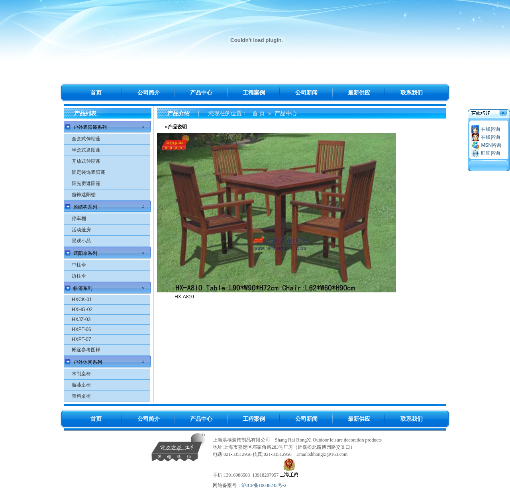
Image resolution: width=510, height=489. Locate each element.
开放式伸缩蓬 (86, 161)
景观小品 (81, 241)
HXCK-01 (82, 299)
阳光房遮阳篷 (86, 183)
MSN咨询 (491, 145)
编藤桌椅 (81, 385)
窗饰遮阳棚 (84, 194)
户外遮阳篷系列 (90, 127)
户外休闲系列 (87, 362)
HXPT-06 (81, 329)
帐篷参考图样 (86, 350)
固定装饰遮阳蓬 (88, 172)
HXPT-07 (81, 339)
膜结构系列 (85, 207)
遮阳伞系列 (85, 253)
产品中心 (286, 113)
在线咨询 (490, 129)
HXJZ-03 (81, 319)
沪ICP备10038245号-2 (263, 485)
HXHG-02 (82, 309)
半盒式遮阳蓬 (86, 150)
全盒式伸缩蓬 (86, 139)
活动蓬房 (81, 230)
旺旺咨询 (490, 153)
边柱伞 (79, 276)
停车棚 (79, 218)
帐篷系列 (82, 288)
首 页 (258, 113)
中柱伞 (79, 265)
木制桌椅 (81, 374)
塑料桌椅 (81, 396)
